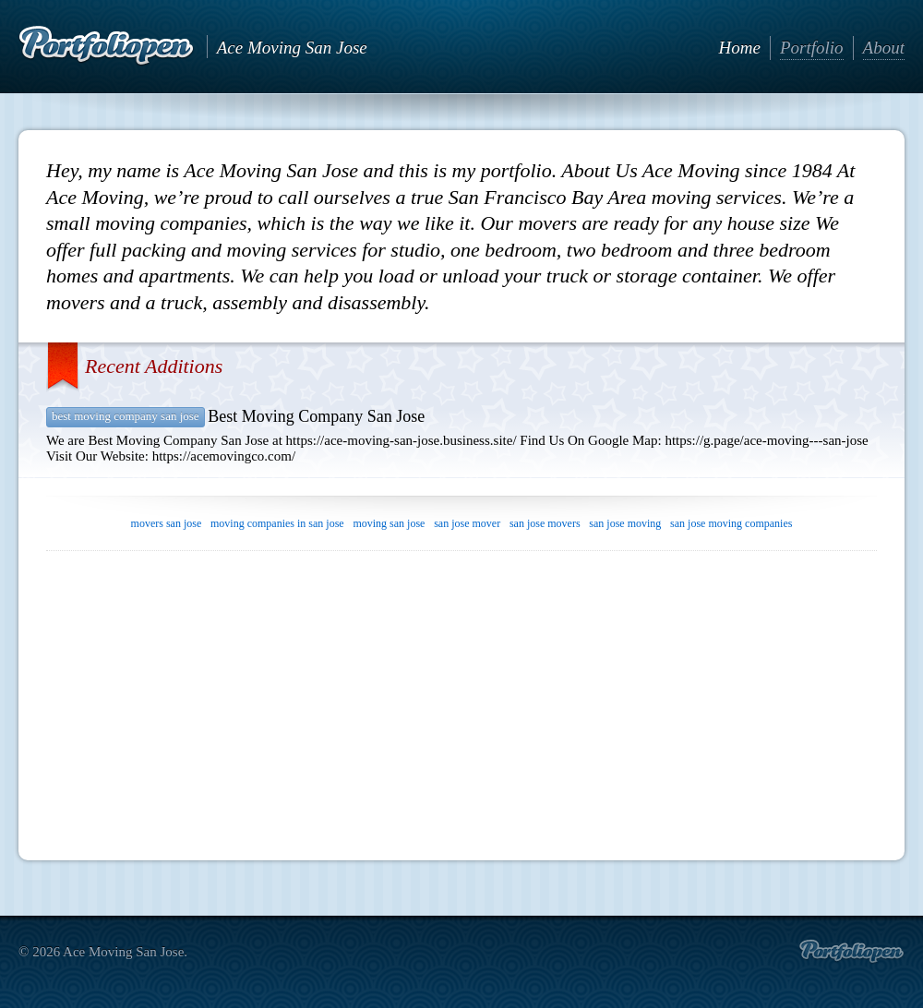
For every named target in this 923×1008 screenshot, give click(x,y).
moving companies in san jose (277, 523)
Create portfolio (851, 952)
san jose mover (467, 523)
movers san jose (166, 523)
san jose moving (625, 523)
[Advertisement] (461, 699)
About (884, 47)
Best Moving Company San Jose (125, 416)
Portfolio (812, 47)
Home (740, 47)
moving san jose (389, 523)
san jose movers (545, 523)
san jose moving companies (731, 523)
